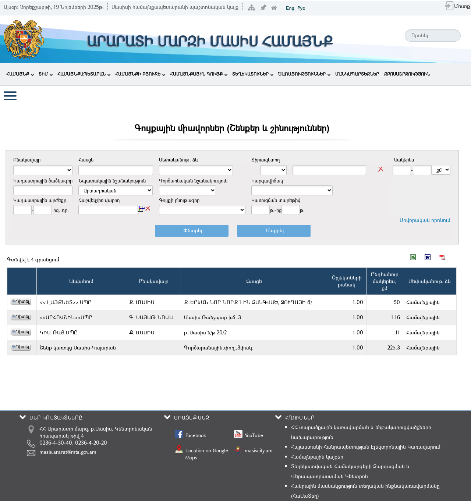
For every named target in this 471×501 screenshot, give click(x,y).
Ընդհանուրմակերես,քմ (385, 281)
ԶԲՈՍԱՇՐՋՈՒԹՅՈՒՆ (407, 74)
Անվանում (81, 281)
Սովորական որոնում (425, 219)
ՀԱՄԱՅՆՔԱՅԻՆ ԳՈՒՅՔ (198, 74)
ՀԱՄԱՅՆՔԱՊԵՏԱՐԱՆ (83, 74)
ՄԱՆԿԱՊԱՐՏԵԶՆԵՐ (357, 74)
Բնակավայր (154, 281)
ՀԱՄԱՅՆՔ (20, 74)
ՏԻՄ (46, 74)
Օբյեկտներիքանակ (347, 281)
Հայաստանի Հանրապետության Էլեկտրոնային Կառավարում (365, 446)
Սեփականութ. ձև (429, 281)
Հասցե (253, 281)
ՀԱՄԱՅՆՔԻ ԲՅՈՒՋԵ (140, 74)
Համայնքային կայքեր (317, 456)
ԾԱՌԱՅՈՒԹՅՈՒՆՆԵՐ (304, 74)
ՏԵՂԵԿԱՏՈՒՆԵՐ (252, 74)
